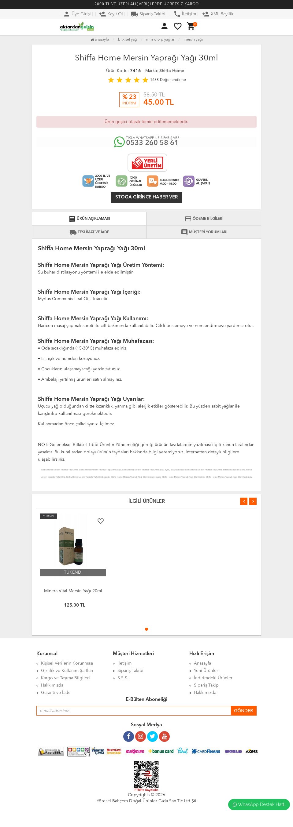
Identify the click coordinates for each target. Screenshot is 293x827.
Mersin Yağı (193, 40)
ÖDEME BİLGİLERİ (203, 219)
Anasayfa (100, 40)
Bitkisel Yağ (127, 40)
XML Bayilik (217, 14)
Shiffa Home (171, 71)
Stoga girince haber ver (146, 197)
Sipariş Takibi (148, 14)
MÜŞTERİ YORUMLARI (204, 232)
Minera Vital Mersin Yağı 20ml (73, 591)
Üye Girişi (77, 14)
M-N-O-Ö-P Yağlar (160, 40)
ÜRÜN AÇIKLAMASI (89, 219)
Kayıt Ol (111, 14)
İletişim (184, 14)
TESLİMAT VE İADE (89, 232)
